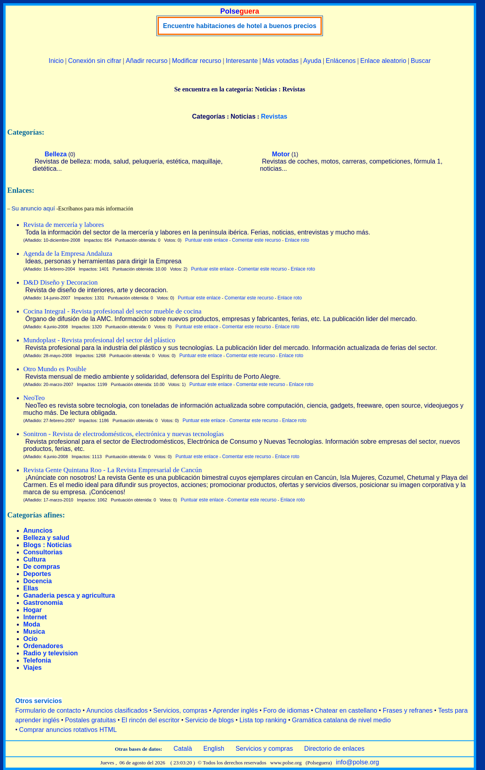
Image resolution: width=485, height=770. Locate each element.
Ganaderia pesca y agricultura (69, 595)
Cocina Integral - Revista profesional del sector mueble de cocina (112, 311)
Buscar (421, 60)
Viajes (32, 667)
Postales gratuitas (90, 720)
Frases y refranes (407, 710)
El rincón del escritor (151, 720)
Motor (281, 154)
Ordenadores (43, 646)
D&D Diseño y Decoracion (60, 282)
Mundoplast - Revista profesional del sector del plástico (99, 340)
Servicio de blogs (209, 720)
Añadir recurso (146, 60)
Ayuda (312, 60)
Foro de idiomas (286, 710)
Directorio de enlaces (334, 748)
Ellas (30, 588)
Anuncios (38, 530)
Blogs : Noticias (47, 545)
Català (182, 748)
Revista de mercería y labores (63, 224)
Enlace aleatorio (383, 60)
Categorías (208, 116)
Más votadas (280, 60)
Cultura (34, 559)
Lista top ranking (262, 720)
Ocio (30, 638)
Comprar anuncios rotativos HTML (68, 729)
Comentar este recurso (256, 240)
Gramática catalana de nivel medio (341, 720)
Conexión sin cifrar (95, 60)
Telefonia (37, 660)
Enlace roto (297, 240)
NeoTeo (34, 398)
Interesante (242, 60)
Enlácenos (341, 60)
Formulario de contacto (48, 710)
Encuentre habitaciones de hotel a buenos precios (239, 25)
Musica (34, 631)
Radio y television (50, 653)
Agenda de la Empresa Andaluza (67, 253)
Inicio (56, 60)
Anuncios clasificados (117, 710)
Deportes (37, 573)
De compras (41, 566)
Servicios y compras (264, 748)
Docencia (37, 581)
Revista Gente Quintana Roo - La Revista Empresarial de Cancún (112, 470)
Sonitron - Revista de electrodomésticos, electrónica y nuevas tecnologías (123, 434)
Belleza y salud (46, 537)
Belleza (56, 154)
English (213, 748)
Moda (31, 624)
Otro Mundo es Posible (54, 369)
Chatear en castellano (346, 710)
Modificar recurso (196, 60)
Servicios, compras (180, 710)
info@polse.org (357, 762)
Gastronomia (43, 602)
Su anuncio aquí (33, 208)
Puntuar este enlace (206, 240)
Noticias (243, 116)
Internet (35, 617)
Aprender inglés (235, 710)
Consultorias (43, 552)
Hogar (32, 609)
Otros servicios (38, 700)
